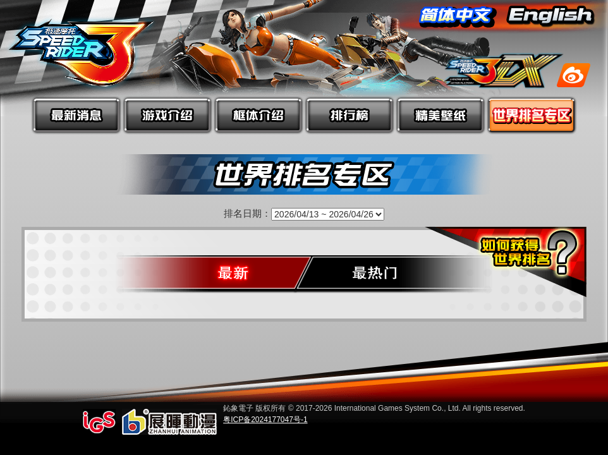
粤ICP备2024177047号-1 (265, 419)
